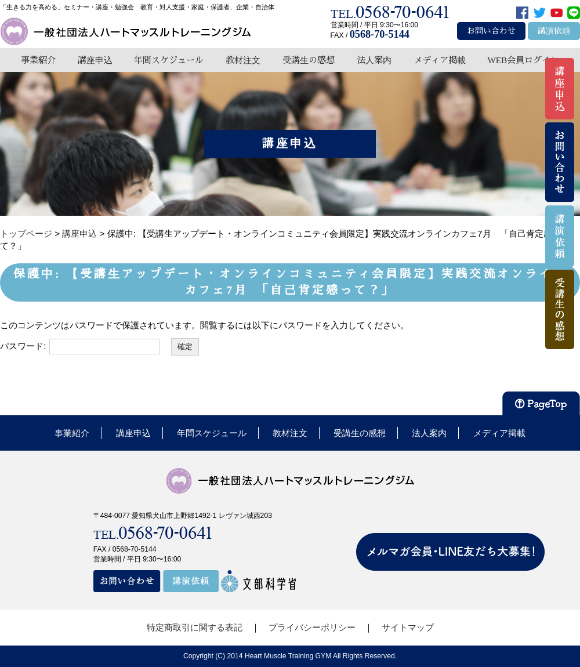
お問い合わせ (491, 31)
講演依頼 (554, 31)
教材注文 (243, 60)
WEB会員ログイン (523, 60)
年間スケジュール (169, 60)
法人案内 (374, 60)
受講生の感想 (308, 60)
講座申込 (95, 60)
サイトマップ (408, 627)
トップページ (26, 233)
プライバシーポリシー (312, 627)
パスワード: (80, 346)
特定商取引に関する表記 (194, 627)
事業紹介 (38, 60)
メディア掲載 (440, 60)
